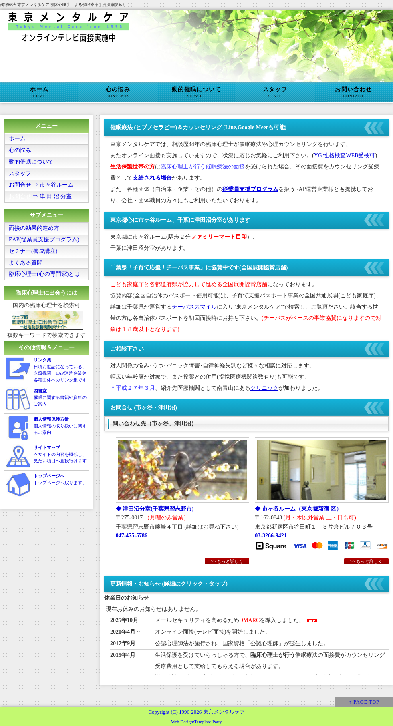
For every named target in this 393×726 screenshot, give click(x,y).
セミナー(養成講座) (33, 252)
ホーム (39, 92)
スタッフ (275, 92)
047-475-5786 (131, 536)
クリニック (264, 388)
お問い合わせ (353, 92)
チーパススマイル (194, 307)
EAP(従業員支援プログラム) (44, 240)
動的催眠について (196, 92)
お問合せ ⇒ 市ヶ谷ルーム (41, 185)
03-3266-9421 (270, 536)
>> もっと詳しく (366, 561)
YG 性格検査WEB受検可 (344, 155)
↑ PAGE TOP (364, 702)
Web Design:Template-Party (196, 721)
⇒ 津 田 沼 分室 (40, 197)
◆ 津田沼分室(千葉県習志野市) (155, 509)
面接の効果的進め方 (34, 228)
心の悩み (118, 92)
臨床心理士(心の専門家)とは (44, 275)
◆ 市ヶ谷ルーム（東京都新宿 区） (298, 509)
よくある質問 (25, 263)
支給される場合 (152, 178)
